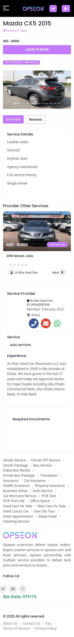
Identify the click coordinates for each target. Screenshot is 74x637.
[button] (8, 90)
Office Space (40, 501)
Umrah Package (16, 465)
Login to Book (37, 49)
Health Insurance (17, 485)
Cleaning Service (16, 521)
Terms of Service (16, 628)
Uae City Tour (45, 511)
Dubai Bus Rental (17, 470)
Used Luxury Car (16, 511)
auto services (57, 244)
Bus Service (42, 465)
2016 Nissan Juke (19, 256)
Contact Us (31, 623)
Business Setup (15, 491)
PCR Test (49, 496)
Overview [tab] (13, 119)
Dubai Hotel (48, 516)
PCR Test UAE (14, 501)
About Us (10, 623)
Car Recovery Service (20, 496)
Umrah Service (15, 460)
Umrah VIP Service (46, 460)
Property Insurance (50, 485)
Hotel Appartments (18, 516)
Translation (49, 475)
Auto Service (43, 491)
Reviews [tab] (35, 119)
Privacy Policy (46, 628)
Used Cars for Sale (18, 506)
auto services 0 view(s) (21, 62)
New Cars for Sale (52, 506)
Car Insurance (35, 480)
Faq (49, 623)
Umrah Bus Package (19, 475)
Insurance (11, 480)
